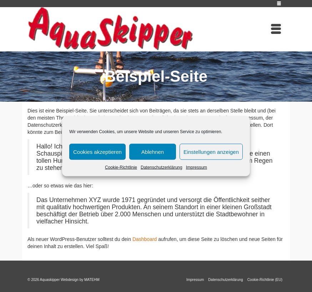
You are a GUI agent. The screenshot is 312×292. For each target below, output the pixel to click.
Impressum (196, 167)
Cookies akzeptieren (97, 151)
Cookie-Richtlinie (121, 167)
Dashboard (144, 239)
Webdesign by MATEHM (80, 280)
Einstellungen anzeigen (211, 151)
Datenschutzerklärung (161, 167)
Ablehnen (152, 151)
